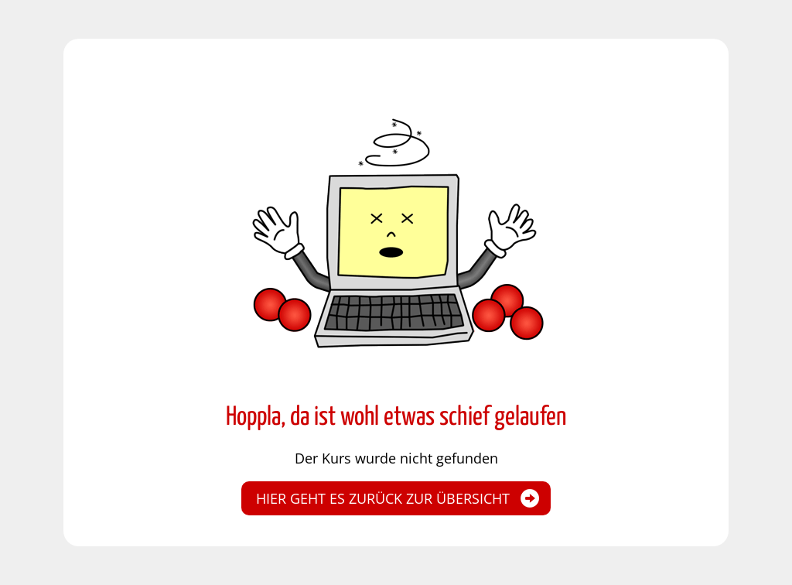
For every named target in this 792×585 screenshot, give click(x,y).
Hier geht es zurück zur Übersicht (383, 498)
